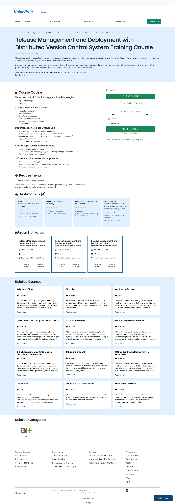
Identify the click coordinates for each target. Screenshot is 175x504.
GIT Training (52, 33)
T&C (128, 482)
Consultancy (56, 21)
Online (113, 118)
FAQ (128, 478)
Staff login (87, 503)
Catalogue (20, 455)
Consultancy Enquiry (62, 463)
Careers (130, 474)
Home (18, 33)
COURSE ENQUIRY (130, 96)
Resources (20, 466)
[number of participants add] (147, 114)
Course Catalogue (22, 21)
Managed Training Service (102, 459)
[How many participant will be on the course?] (130, 114)
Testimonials (132, 470)
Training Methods (24, 463)
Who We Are (119, 21)
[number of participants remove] (113, 114)
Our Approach (59, 455)
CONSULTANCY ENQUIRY (130, 103)
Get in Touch (163, 498)
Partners (130, 463)
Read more (20, 75)
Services (88, 21)
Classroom (115, 123)
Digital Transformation (100, 455)
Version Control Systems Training (34, 33)
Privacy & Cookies (87, 498)
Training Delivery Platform (102, 463)
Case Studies (58, 459)
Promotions (21, 459)
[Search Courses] (100, 13)
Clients (129, 466)
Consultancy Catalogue (64, 467)
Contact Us (154, 21)
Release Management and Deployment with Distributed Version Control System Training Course (90, 33)
